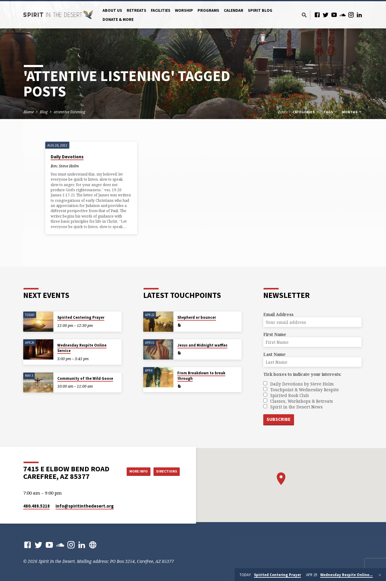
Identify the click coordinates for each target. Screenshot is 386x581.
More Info (164, 465)
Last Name (274, 354)
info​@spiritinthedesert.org (84, 506)
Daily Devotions (67, 157)
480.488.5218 (36, 506)
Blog (44, 112)
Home (29, 112)
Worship (184, 10)
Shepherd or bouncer (196, 317)
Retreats (136, 10)
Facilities (160, 10)
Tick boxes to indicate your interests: (302, 374)
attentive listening (69, 112)
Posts (283, 112)
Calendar (233, 10)
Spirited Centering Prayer (80, 317)
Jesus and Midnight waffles (202, 344)
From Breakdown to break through (201, 375)
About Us (112, 10)
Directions (164, 477)
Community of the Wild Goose (85, 377)
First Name (274, 334)
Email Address (278, 314)
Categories (306, 112)
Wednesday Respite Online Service (81, 347)
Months (352, 112)
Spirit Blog (260, 10)
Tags (331, 112)
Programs (208, 10)
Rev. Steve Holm (65, 166)
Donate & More (118, 19)
